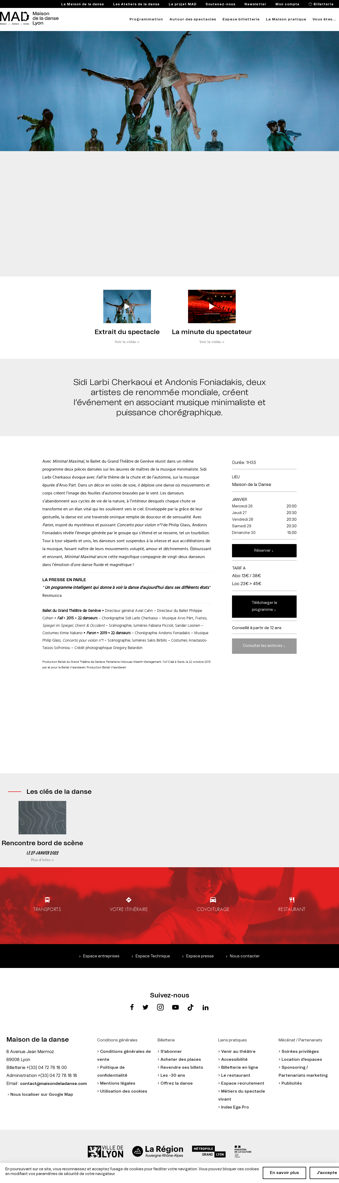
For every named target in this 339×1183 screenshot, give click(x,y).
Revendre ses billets (181, 1068)
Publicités (292, 1083)
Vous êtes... (324, 19)
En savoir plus (284, 1173)
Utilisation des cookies (123, 1091)
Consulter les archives (262, 646)
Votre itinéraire (128, 909)
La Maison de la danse (82, 4)
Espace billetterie (241, 19)
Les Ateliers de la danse (136, 4)
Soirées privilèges (300, 1052)
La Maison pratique (286, 19)
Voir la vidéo (125, 342)
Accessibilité (234, 1060)
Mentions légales (117, 1083)
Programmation (146, 19)
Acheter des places (180, 1060)
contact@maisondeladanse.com (53, 1084)
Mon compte (287, 4)
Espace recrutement (242, 1083)
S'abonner (171, 1052)
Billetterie (323, 4)
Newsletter (255, 4)
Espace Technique (153, 956)
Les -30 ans (172, 1075)
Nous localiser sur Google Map (41, 1095)
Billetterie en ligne (239, 1068)
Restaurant (294, 909)
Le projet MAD (183, 4)
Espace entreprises (101, 956)
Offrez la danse (176, 1083)
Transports (44, 909)
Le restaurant (235, 1075)
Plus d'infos (40, 860)
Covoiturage (214, 909)
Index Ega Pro (235, 1107)
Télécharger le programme (264, 606)
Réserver (262, 551)
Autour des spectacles (193, 19)
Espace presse (200, 956)
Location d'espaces (302, 1060)
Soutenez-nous (220, 4)
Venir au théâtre (238, 1052)
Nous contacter (245, 956)
